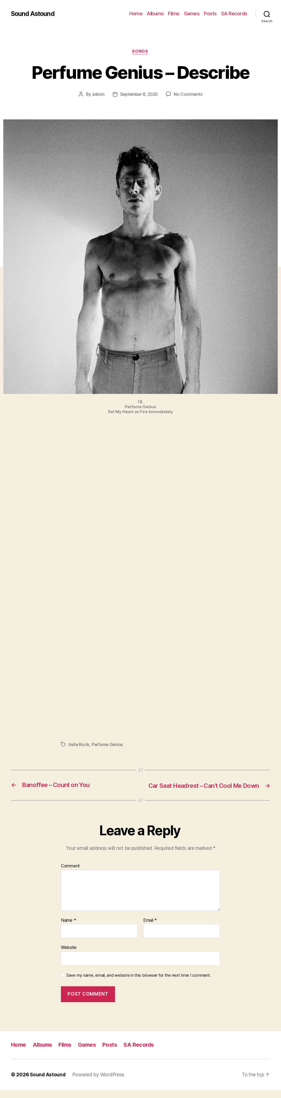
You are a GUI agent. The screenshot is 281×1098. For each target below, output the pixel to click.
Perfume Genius (108, 745)
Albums (155, 13)
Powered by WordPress (99, 1082)
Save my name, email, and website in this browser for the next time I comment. (138, 983)
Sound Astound (34, 13)
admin (97, 94)
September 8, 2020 (139, 94)
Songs (140, 51)
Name (68, 928)
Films (173, 13)
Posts (210, 13)
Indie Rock (79, 745)
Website (69, 955)
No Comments (189, 94)
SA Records (234, 13)
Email (150, 928)
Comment (70, 874)
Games (192, 13)
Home (135, 13)
